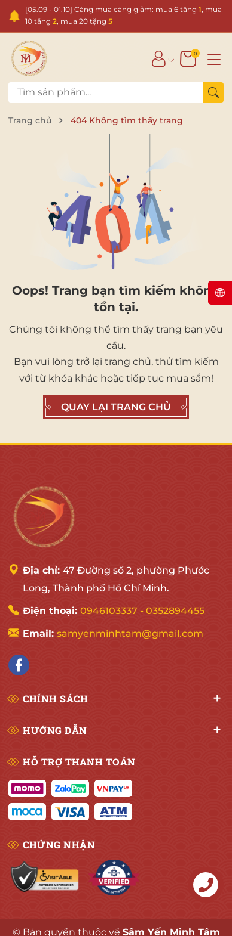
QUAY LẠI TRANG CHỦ (116, 407)
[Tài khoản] (159, 58)
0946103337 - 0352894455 (142, 610)
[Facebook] (18, 665)
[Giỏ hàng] (189, 58)
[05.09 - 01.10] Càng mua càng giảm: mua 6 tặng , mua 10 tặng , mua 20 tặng (123, 15)
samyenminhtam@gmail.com (130, 633)
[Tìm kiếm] (213, 92)
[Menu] (214, 58)
